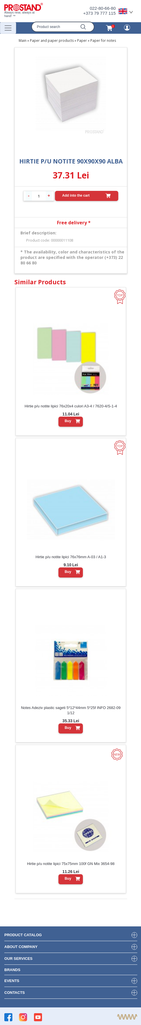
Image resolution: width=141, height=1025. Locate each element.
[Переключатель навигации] (8, 28)
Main (22, 40)
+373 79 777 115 (99, 13)
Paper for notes (103, 40)
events (11, 981)
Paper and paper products (52, 40)
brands (12, 970)
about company (20, 947)
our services (18, 958)
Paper (82, 40)
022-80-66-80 (103, 8)
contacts (14, 992)
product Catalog (23, 935)
